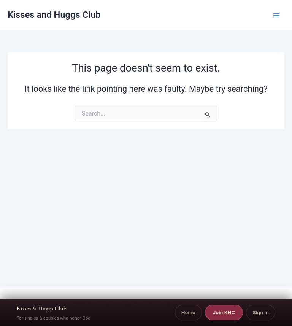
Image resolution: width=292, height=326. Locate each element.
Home (188, 312)
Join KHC (224, 312)
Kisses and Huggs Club (54, 15)
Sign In (260, 312)
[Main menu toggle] (276, 15)
